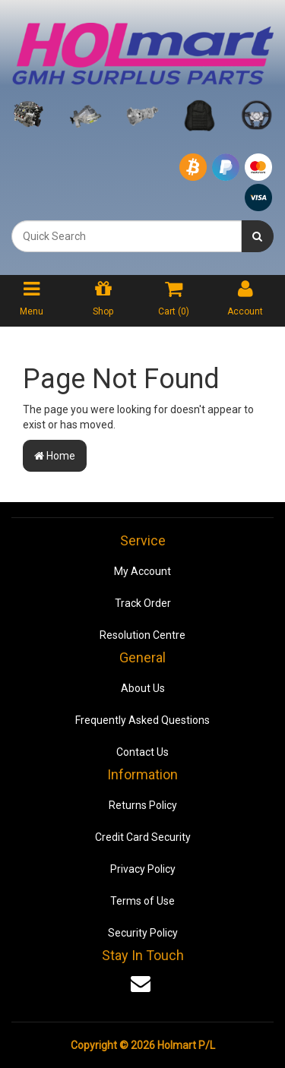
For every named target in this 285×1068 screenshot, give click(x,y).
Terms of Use (142, 901)
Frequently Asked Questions (142, 720)
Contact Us (142, 752)
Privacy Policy (143, 869)
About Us (143, 688)
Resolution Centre (142, 635)
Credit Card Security (143, 837)
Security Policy (143, 933)
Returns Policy (143, 805)
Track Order (143, 603)
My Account (142, 571)
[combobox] (126, 236)
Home (54, 456)
